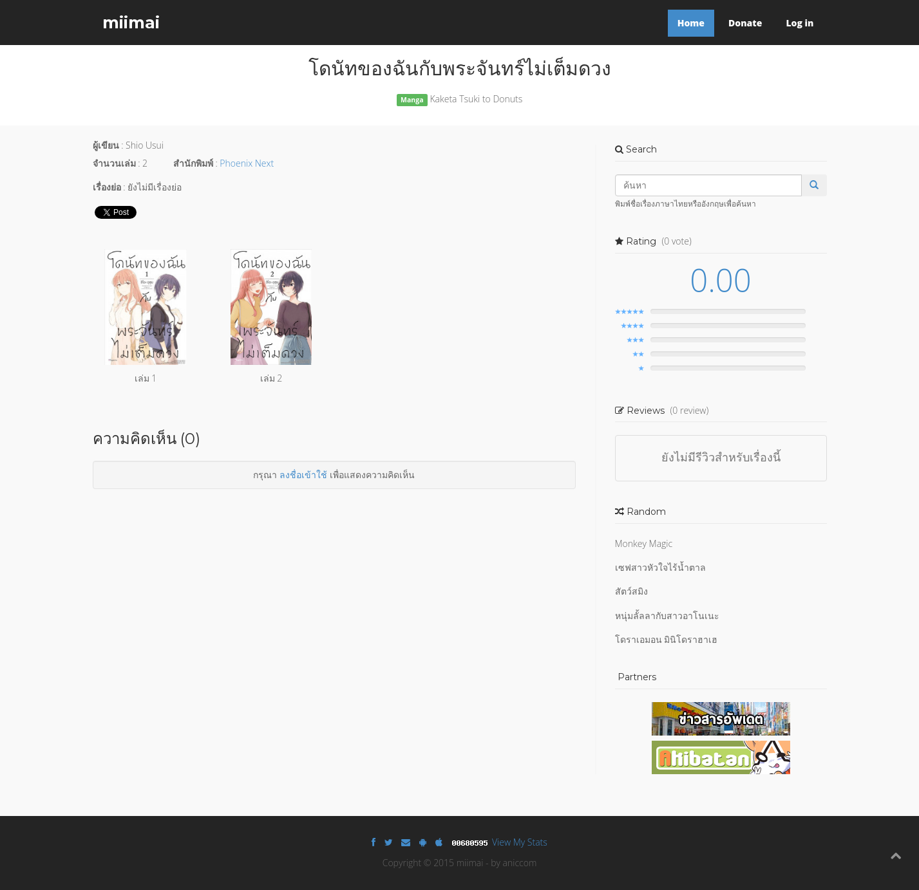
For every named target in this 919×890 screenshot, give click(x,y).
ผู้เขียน (106, 145)
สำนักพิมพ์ (193, 163)
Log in (799, 23)
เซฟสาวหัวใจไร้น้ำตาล (660, 567)
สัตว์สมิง (631, 591)
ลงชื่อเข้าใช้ (303, 474)
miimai (131, 22)
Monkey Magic (644, 543)
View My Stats (519, 842)
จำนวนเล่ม (114, 163)
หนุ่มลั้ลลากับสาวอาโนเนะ (667, 615)
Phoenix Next (247, 163)
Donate (745, 23)
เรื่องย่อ (107, 187)
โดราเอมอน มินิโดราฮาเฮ (666, 639)
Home (691, 23)
